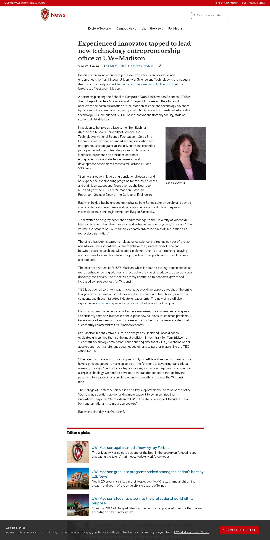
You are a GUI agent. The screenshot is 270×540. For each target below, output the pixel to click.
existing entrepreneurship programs (119, 303)
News (58, 15)
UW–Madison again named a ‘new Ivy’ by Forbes (130, 447)
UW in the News (152, 28)
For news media (142, 65)
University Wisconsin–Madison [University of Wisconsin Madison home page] (24, 3)
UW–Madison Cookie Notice (191, 532)
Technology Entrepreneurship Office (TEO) (145, 84)
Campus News (126, 28)
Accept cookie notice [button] (239, 530)
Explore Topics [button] (99, 28)
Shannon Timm (117, 65)
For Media (175, 28)
